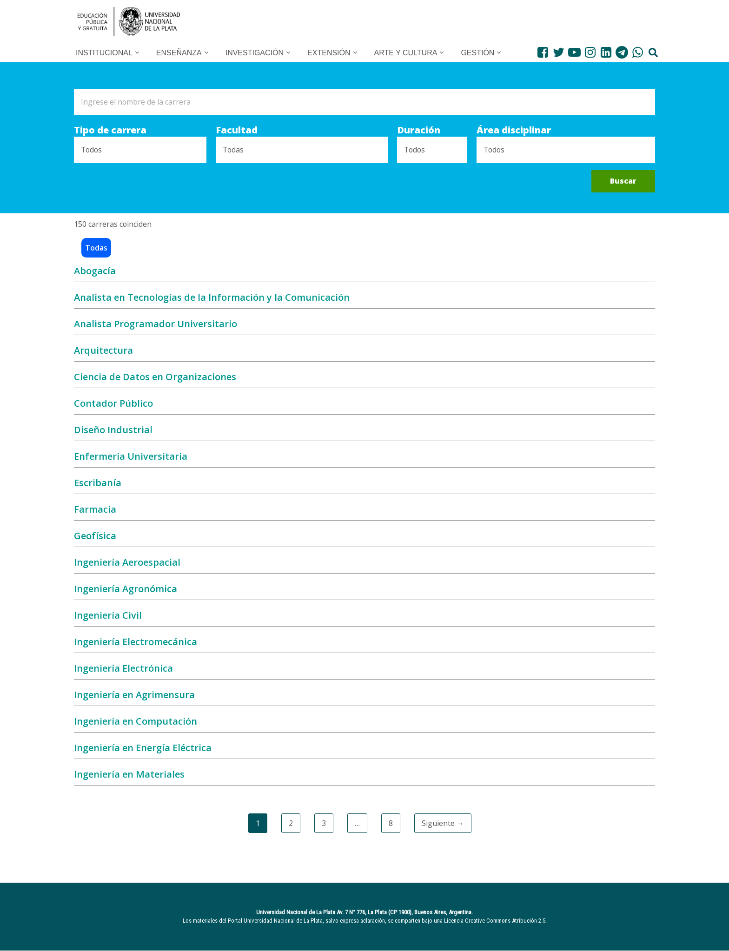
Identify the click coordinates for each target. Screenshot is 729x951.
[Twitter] (558, 52)
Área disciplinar (514, 130)
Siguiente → (443, 824)
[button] (137, 52)
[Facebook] (543, 52)
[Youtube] (574, 52)
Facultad (237, 130)
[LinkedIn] (606, 52)
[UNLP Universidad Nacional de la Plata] (129, 21)
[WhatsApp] (637, 52)
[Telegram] (622, 52)
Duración (417, 130)
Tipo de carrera (110, 130)
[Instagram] (590, 52)
